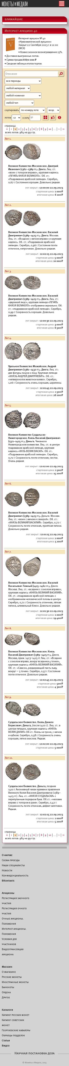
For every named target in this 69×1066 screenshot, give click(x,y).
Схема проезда (11, 860)
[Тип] (19, 103)
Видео (6, 1045)
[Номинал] (23, 96)
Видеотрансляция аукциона (13, 952)
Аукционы (8, 893)
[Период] (23, 81)
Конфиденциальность (15, 875)
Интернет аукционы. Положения (14, 931)
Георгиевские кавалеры (16, 1030)
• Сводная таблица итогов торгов (23, 63)
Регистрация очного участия (14, 911)
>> (63, 129)
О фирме (7, 855)
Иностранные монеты (15, 982)
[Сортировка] (53, 110)
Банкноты (8, 987)
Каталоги (7, 1009)
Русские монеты (12, 976)
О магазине (9, 971)
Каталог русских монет (15, 1014)
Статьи (6, 1040)
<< (7, 129)
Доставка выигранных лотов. (22, 55)
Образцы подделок (13, 1035)
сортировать (32, 110)
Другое (6, 997)
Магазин (7, 966)
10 (50, 129)
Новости (7, 870)
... (55, 129)
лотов (13, 118)
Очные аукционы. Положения (13, 921)
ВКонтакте (8, 880)
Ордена (6, 992)
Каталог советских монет (13, 1023)
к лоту (31, 118)
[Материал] (17, 88)
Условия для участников (9, 942)
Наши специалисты (13, 865)
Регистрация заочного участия (15, 901)
